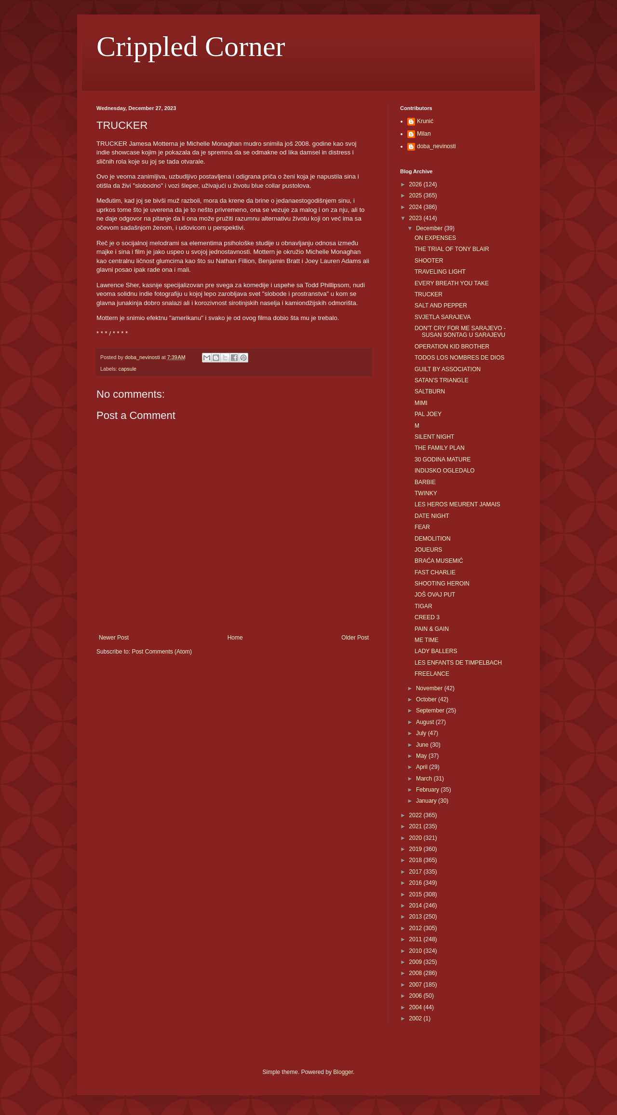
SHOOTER (429, 260)
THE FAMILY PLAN (440, 448)
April (422, 767)
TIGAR (423, 606)
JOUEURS (428, 549)
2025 (416, 195)
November (430, 688)
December (430, 228)
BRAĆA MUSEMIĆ (439, 561)
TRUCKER (429, 294)
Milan (424, 133)
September (431, 710)
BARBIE (425, 482)
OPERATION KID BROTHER (452, 346)
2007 (416, 984)
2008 (416, 973)
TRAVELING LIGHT (440, 271)
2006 (416, 995)
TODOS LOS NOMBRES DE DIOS (459, 357)
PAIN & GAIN (432, 629)
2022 (416, 815)
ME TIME (427, 640)
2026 (416, 184)
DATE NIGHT (432, 516)
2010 (416, 951)
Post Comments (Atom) (162, 651)
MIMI (421, 403)
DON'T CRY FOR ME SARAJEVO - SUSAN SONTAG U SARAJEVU (460, 331)
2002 (416, 1018)
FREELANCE (432, 673)
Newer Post (114, 637)
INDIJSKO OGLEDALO (445, 470)
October (427, 699)
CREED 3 (427, 617)
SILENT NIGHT (434, 436)
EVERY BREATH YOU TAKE (452, 283)
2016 (416, 882)
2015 (416, 894)
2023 (416, 218)
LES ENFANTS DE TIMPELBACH (458, 662)
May (422, 756)
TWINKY (426, 493)
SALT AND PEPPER (441, 305)
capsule (127, 369)
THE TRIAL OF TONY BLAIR (452, 249)
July (422, 733)
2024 (416, 207)
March (425, 778)
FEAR (422, 527)
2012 (416, 928)
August (426, 722)
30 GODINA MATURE (442, 459)
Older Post (355, 637)
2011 (416, 939)
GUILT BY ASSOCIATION (448, 369)
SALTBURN (430, 391)
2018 (416, 860)
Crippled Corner (190, 46)
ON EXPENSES (435, 238)
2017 (416, 871)
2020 (416, 838)
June (423, 744)
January (427, 800)
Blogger (343, 1072)
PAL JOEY (428, 414)
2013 (416, 916)
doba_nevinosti (436, 146)
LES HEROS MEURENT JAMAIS (457, 504)
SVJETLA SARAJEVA (443, 317)
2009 (416, 962)
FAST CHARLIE (435, 572)
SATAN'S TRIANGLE (442, 380)
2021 (416, 826)
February (428, 789)
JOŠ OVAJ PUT (435, 594)
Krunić (425, 121)
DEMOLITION (433, 538)
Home (235, 637)
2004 (416, 1007)
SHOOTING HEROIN (442, 583)
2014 (416, 905)
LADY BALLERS (436, 651)
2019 (416, 849)
